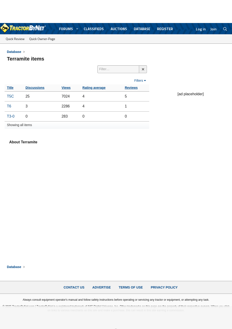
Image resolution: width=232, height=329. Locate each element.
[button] (77, 29)
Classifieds (94, 29)
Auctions (119, 29)
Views (66, 87)
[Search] (225, 29)
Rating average (94, 87)
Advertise (101, 287)
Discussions (35, 87)
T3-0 (10, 116)
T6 (9, 106)
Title (10, 87)
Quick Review (15, 38)
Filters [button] (138, 80)
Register (165, 29)
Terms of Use (131, 287)
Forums (66, 29)
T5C (10, 96)
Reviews (131, 87)
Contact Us (73, 287)
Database (142, 29)
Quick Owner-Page (42, 38)
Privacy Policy (164, 287)
